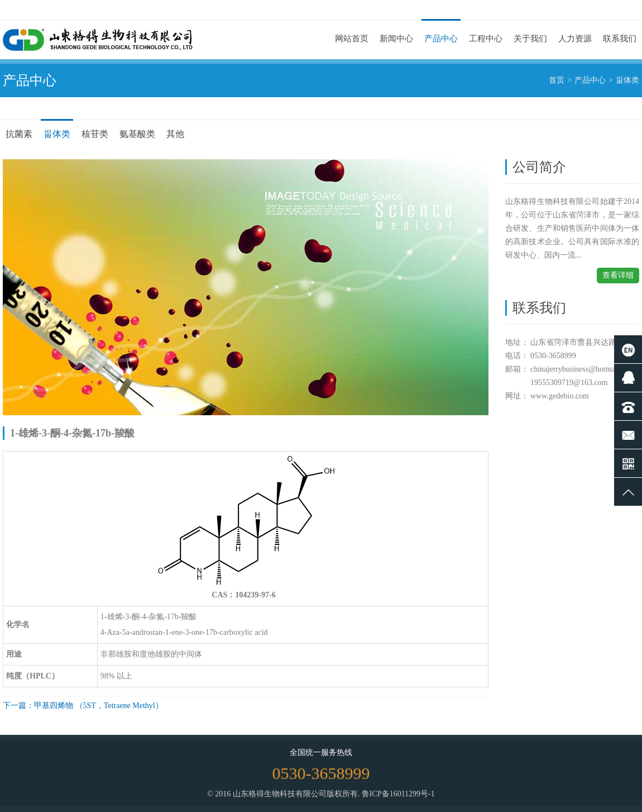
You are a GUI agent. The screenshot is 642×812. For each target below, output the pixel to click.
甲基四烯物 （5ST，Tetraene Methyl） (98, 705)
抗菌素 (19, 134)
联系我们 (619, 38)
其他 (175, 134)
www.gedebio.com (559, 396)
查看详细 (618, 275)
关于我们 (530, 38)
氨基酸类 (137, 134)
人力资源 (575, 38)
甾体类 (627, 80)
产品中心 (441, 38)
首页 (556, 80)
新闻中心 (396, 38)
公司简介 (539, 167)
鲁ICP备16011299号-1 (398, 794)
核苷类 (95, 134)
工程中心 (485, 38)
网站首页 (351, 38)
